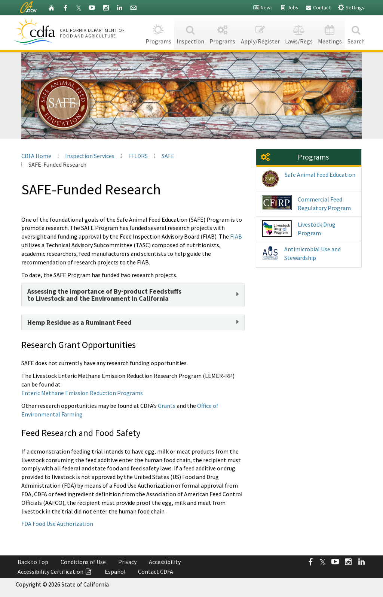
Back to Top (33, 562)
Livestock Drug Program (298, 228)
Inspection (190, 32)
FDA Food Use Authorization (57, 523)
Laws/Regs (298, 32)
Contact (318, 7)
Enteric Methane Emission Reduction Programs (82, 393)
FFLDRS (138, 156)
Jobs (289, 7)
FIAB (236, 236)
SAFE (168, 156)
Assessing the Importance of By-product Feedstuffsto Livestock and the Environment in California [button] (104, 295)
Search (356, 32)
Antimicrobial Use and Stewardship (301, 254)
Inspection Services (89, 156)
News (263, 7)
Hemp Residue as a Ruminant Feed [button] (79, 322)
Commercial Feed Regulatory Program (306, 203)
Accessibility (165, 562)
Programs (158, 32)
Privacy (127, 562)
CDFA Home (36, 156)
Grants (166, 405)
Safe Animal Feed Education (308, 178)
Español (115, 571)
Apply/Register (260, 32)
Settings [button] (351, 7)
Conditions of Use (83, 562)
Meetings (329, 32)
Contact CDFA (155, 571)
